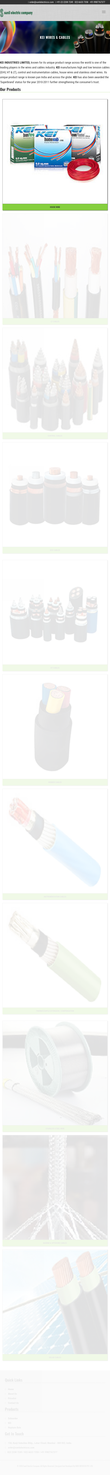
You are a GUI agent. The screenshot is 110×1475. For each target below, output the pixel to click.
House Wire (55, 207)
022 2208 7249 (14, 1452)
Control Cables (55, 436)
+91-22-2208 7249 (64, 2)
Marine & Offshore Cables (55, 1243)
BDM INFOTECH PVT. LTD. (84, 1466)
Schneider (11, 1418)
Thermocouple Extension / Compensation (55, 1011)
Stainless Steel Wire (55, 1129)
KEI (8, 1423)
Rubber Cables (55, 782)
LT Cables (55, 321)
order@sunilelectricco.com (41, 2)
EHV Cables (55, 550)
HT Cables (55, 668)
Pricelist (10, 1398)
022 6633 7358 (31, 1452)
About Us (11, 1393)
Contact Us (12, 1402)
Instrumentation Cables (55, 897)
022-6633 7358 (81, 2)
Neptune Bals (13, 1427)
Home (9, 1389)
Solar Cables (55, 1357)
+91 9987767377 (49, 1452)
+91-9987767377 (97, 2)
